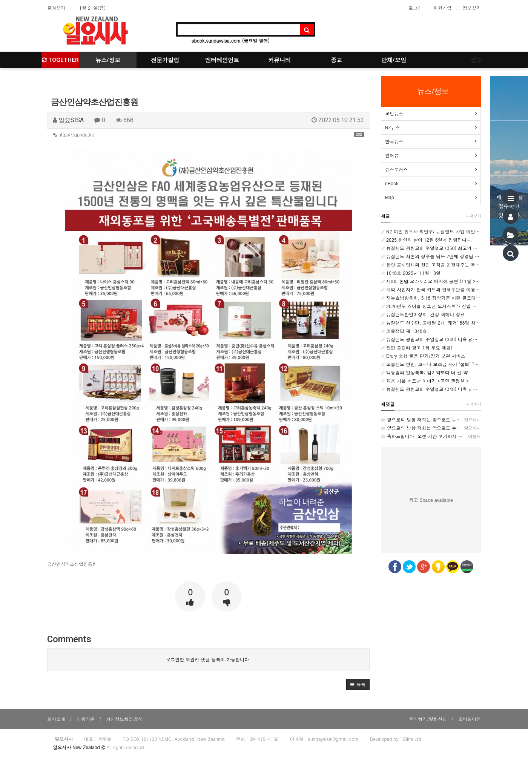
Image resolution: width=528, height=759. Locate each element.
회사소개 (56, 719)
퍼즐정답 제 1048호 (404, 331)
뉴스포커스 (396, 169)
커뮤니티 (279, 60)
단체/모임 (393, 60)
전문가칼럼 (165, 60)
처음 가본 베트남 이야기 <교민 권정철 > (425, 380)
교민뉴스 (394, 113)
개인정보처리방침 (124, 719)
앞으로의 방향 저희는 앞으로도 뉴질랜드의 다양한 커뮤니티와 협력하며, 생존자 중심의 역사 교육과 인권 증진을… (431, 420)
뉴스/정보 (107, 60)
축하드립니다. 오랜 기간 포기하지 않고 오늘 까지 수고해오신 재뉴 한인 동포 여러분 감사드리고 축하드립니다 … (431, 436)
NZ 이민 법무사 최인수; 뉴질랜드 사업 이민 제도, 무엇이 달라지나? (431, 231)
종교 (336, 60)
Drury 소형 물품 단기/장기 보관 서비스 (423, 356)
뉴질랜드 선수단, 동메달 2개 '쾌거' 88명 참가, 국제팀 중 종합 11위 (431, 322)
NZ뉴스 (392, 127)
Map (389, 197)
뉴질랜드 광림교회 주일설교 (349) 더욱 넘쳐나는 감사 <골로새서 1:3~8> (431, 339)
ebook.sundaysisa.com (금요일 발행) (231, 40)
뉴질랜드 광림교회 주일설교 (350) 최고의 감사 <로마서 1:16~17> (431, 248)
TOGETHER (60, 60)
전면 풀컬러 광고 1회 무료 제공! (416, 347)
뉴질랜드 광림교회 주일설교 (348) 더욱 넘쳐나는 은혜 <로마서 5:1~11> (431, 389)
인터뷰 (392, 155)
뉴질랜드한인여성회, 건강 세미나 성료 (423, 314)
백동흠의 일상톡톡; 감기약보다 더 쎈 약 (424, 372)
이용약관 (86, 719)
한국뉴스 (394, 141)
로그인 (415, 8)
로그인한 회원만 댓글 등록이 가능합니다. (208, 659)
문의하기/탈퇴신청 (428, 719)
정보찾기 (472, 8)
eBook (391, 183)
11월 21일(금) (91, 8)
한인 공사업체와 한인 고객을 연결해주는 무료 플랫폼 (431, 264)
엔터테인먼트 (222, 60)
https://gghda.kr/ (208, 134)
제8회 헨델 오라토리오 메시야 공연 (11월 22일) (431, 281)
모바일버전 (469, 719)
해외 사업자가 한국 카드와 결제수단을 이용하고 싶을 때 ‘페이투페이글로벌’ (431, 289)
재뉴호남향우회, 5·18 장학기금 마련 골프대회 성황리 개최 (431, 297)
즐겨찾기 (56, 8)
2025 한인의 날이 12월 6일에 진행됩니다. (427, 239)
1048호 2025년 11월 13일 (411, 273)
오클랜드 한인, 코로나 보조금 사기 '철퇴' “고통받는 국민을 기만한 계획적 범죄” (431, 364)
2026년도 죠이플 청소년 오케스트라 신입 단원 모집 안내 (431, 306)
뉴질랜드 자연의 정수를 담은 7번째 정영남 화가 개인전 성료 (431, 256)
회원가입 (442, 8)
